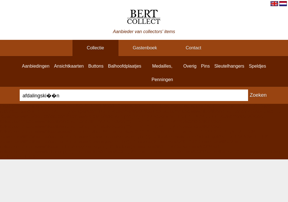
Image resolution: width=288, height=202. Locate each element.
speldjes (257, 66)
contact (193, 47)
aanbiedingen (36, 66)
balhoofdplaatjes (124, 66)
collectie (95, 47)
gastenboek (145, 47)
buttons (96, 66)
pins (205, 66)
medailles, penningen (162, 73)
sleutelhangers (229, 66)
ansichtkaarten (69, 66)
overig (190, 66)
